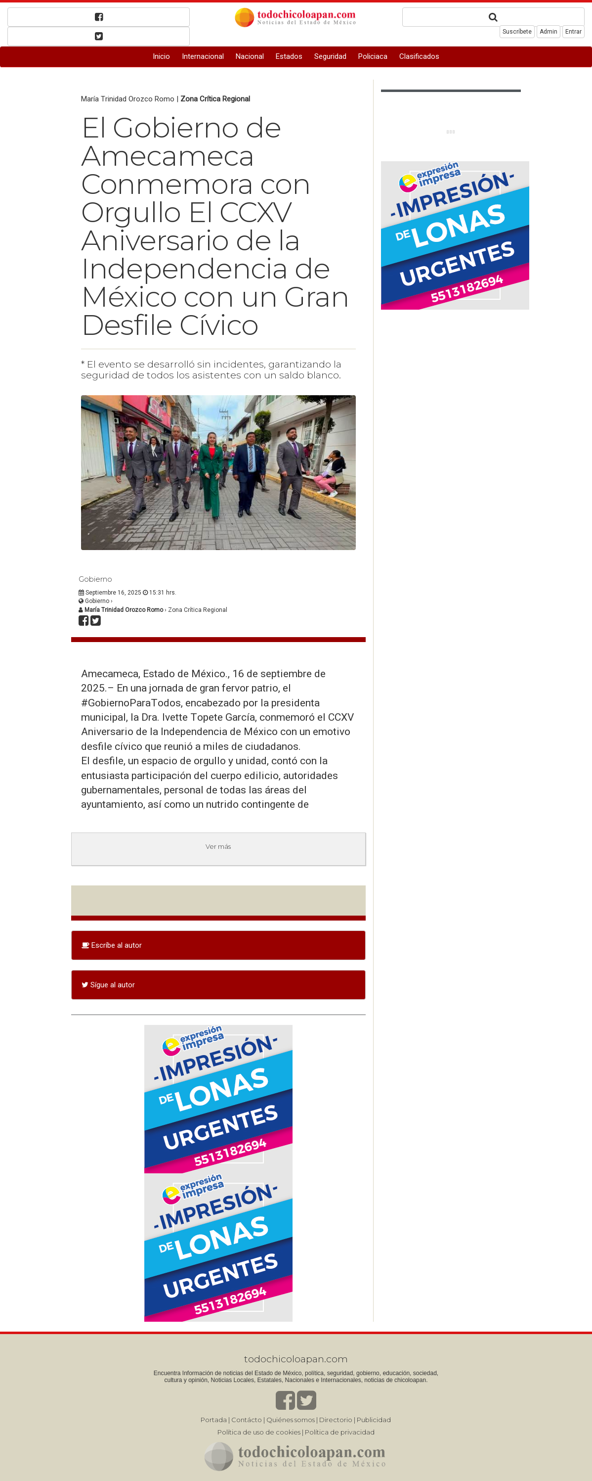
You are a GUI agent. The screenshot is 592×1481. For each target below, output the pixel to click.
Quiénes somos (290, 1420)
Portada (214, 1420)
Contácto (246, 1420)
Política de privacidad (340, 1432)
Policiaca (372, 56)
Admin (548, 31)
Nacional (250, 56)
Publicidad (374, 1420)
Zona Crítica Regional (215, 98)
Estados (289, 56)
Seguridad (330, 56)
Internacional (203, 56)
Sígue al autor (108, 984)
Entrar (573, 31)
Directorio (335, 1420)
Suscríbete (517, 31)
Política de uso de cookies (258, 1432)
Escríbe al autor (112, 945)
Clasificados (419, 56)
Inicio (161, 56)
